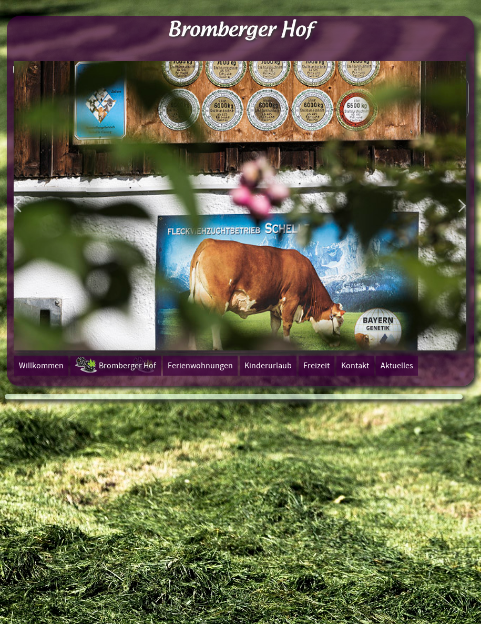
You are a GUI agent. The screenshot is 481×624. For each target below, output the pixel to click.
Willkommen (41, 365)
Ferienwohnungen (200, 365)
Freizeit (316, 365)
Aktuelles (397, 365)
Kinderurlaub (268, 365)
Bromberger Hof (127, 365)
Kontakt (355, 365)
